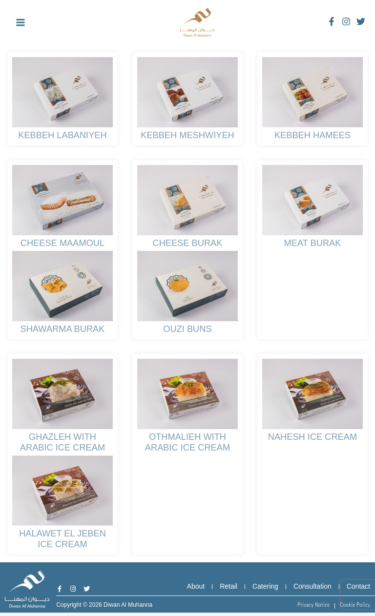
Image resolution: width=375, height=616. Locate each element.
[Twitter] (360, 21)
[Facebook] (331, 21)
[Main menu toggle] (21, 23)
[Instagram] (346, 21)
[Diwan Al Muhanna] (197, 22)
